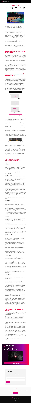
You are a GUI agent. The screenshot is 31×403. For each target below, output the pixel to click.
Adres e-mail (7, 378)
